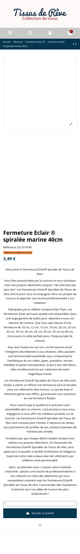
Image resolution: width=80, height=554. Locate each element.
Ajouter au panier (40, 513)
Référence (9, 247)
